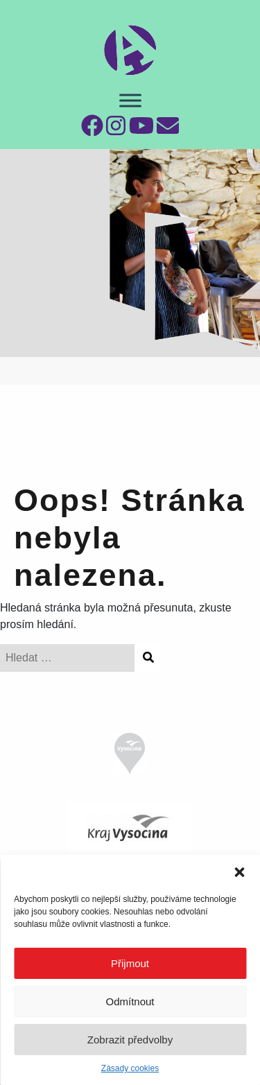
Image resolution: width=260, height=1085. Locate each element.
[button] (239, 872)
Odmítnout (129, 1001)
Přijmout (130, 963)
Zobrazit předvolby (130, 1039)
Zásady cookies (130, 1068)
